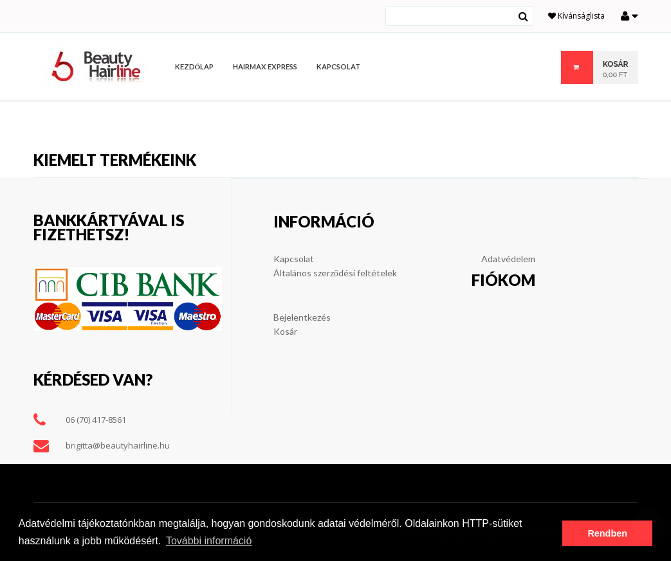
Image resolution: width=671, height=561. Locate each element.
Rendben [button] (607, 533)
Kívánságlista (576, 15)
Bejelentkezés (302, 317)
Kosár (285, 331)
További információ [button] (209, 540)
